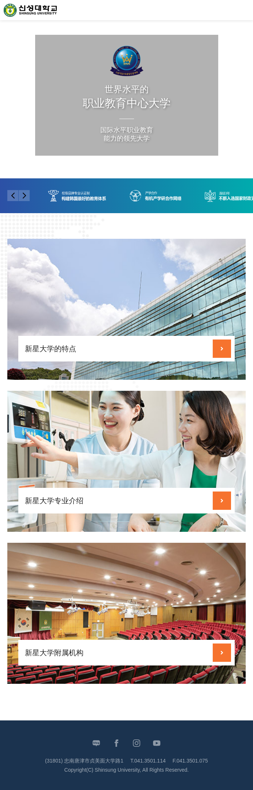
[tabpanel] (126, 109)
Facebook (116, 743)
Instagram (136, 743)
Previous (200, 163)
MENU (244, 10)
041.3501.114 (150, 761)
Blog (96, 743)
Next (216, 163)
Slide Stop (160, 163)
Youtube (156, 743)
